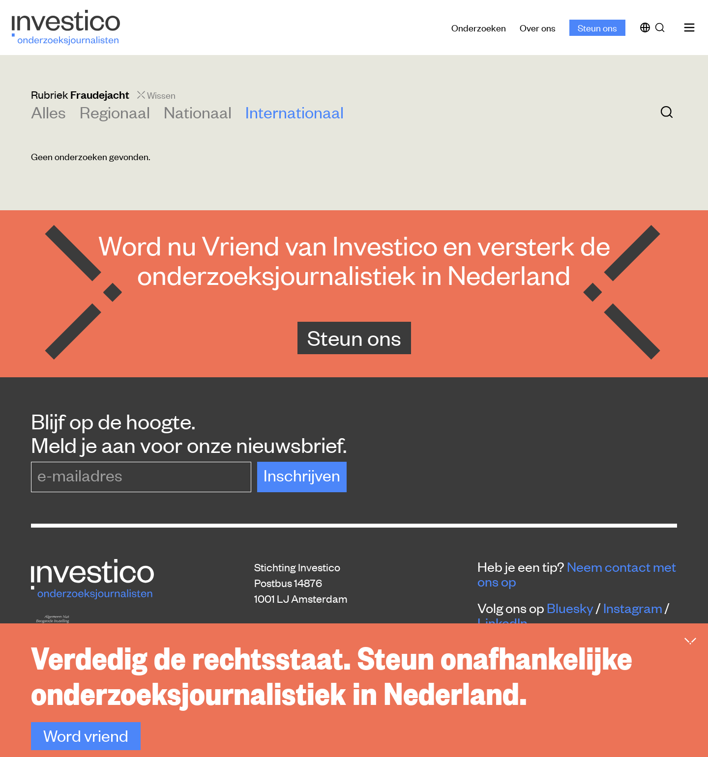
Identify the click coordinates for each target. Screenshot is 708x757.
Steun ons (597, 27)
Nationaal (198, 111)
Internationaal (294, 111)
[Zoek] (662, 27)
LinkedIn (502, 622)
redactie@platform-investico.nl (327, 644)
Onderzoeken (478, 27)
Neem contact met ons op (576, 573)
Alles (48, 111)
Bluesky (570, 607)
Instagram (632, 607)
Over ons (538, 27)
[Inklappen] (690, 667)
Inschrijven (302, 474)
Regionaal (115, 111)
